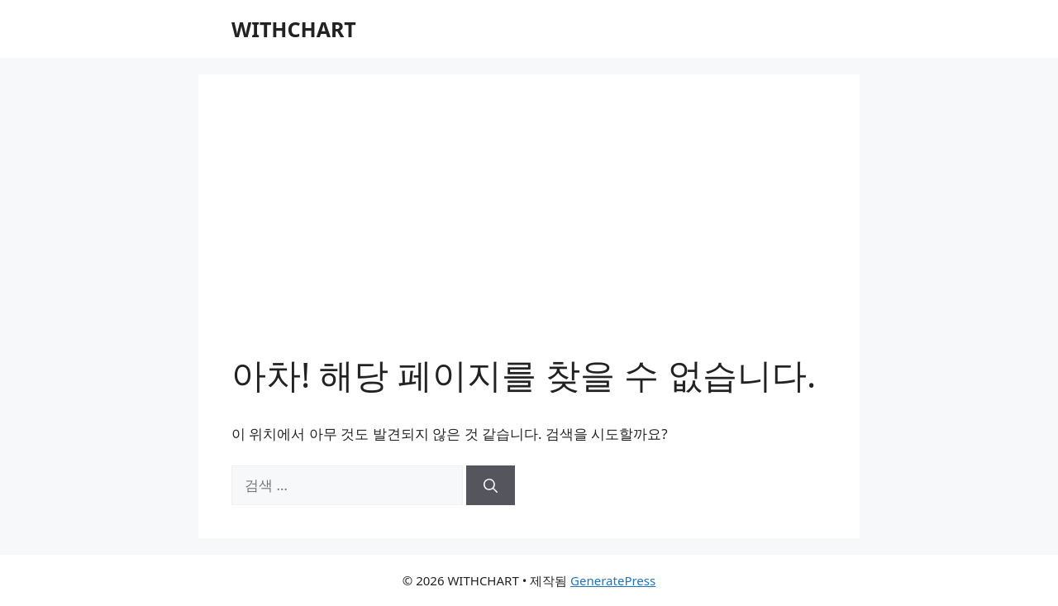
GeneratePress (612, 580)
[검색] (490, 485)
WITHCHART (293, 29)
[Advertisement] (529, 231)
